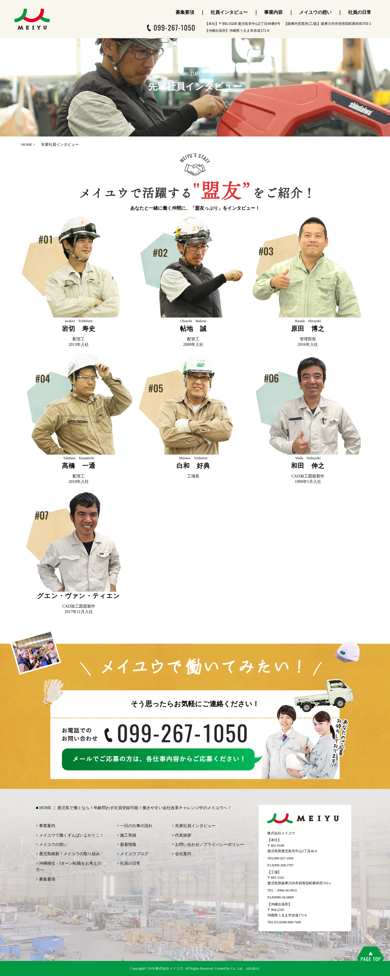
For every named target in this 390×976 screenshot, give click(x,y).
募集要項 (185, 12)
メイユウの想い (315, 12)
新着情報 (128, 844)
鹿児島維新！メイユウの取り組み (69, 854)
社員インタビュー (229, 12)
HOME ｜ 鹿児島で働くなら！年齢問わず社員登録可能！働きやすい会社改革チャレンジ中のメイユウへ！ (135, 808)
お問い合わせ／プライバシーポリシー (209, 844)
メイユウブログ (134, 854)
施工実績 (128, 835)
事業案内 (47, 826)
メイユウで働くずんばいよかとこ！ (71, 835)
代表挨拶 (183, 835)
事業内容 (273, 12)
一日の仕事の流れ (136, 826)
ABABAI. (253, 968)
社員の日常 (359, 12)
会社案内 (183, 854)
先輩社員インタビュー (195, 826)
